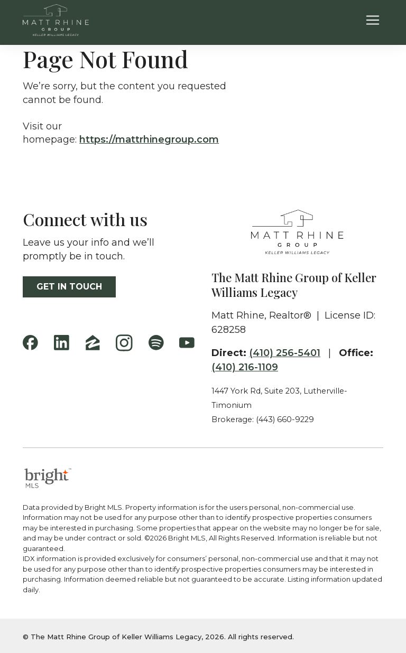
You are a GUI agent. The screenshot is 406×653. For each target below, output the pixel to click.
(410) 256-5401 (284, 353)
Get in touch (69, 287)
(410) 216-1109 (244, 367)
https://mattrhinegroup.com (149, 139)
